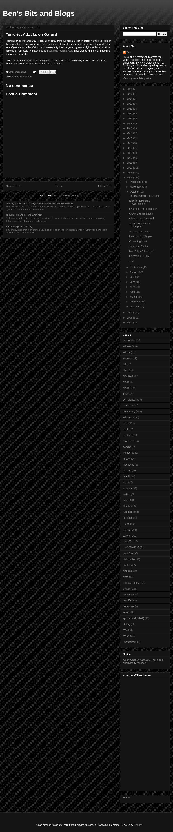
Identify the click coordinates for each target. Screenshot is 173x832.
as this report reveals (62, 50)
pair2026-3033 (131, 547)
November (136, 186)
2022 (130, 108)
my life (126, 529)
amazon (127, 358)
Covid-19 (128, 405)
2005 (130, 322)
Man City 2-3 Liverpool (141, 251)
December (136, 181)
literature (128, 506)
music (126, 523)
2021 (130, 113)
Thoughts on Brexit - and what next (24, 214)
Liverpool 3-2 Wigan (140, 236)
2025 (130, 93)
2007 (130, 312)
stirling (126, 624)
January (134, 306)
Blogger (138, 825)
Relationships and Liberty (19, 226)
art (124, 364)
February (135, 301)
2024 (130, 98)
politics (127, 588)
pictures (127, 571)
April (133, 291)
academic (128, 340)
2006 (130, 317)
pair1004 (128, 541)
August (134, 272)
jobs (125, 482)
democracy (129, 411)
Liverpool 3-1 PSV (139, 256)
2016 (130, 138)
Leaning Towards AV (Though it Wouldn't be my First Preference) (39, 203)
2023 (130, 103)
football (127, 435)
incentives (128, 464)
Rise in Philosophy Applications (139, 202)
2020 (130, 118)
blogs (126, 387)
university (128, 641)
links (21, 76)
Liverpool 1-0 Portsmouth (143, 208)
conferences (130, 399)
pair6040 (128, 553)
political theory (131, 582)
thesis (126, 636)
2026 (130, 89)
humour (127, 452)
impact (126, 458)
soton (126, 612)
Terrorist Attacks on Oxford (144, 195)
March (133, 296)
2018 (130, 128)
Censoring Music (138, 241)
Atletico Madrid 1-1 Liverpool (139, 225)
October (134, 191)
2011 (130, 162)
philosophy (129, 559)
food (125, 429)
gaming (127, 447)
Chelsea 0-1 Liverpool (141, 218)
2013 (130, 153)
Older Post (104, 186)
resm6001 (128, 606)
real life (127, 600)
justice (126, 494)
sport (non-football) (133, 618)
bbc (16, 76)
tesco (126, 630)
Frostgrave (129, 441)
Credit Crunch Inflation (141, 213)
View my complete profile (137, 78)
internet (127, 470)
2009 (130, 172)
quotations (129, 594)
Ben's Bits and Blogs (39, 13)
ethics (126, 423)
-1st (131, 260)
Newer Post (13, 186)
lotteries (127, 517)
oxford (28, 76)
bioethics (128, 376)
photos (126, 565)
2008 (130, 177)
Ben (129, 52)
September (136, 267)
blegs (126, 382)
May (132, 286)
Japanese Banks (138, 246)
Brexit (126, 393)
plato (125, 576)
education (128, 417)
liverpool (127, 511)
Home (59, 186)
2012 (130, 157)
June (133, 282)
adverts (127, 346)
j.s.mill (126, 476)
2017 (130, 133)
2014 (130, 147)
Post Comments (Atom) (66, 195)
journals (127, 488)
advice (126, 352)
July (132, 276)
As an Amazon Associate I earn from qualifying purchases (143, 661)
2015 (130, 143)
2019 (130, 123)
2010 (130, 167)
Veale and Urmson (139, 231)
